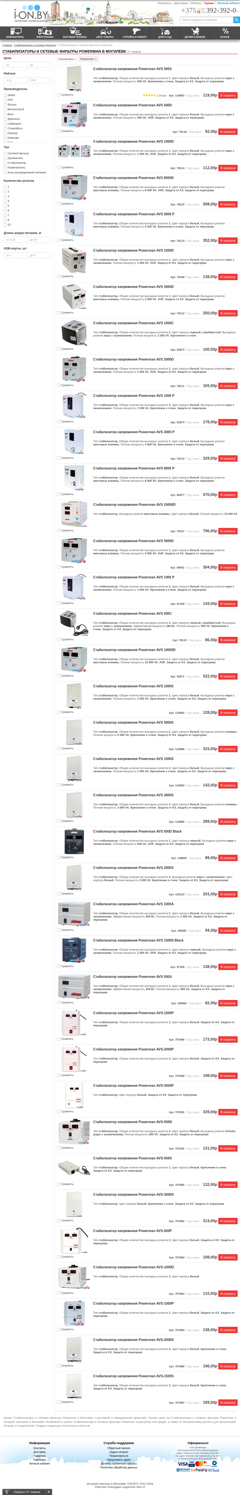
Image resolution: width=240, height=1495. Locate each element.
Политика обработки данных (118, 1467)
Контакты (164, 3)
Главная (7, 45)
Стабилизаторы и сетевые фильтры (35, 45)
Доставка (181, 3)
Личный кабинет (228, 3)
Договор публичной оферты (119, 1463)
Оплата (196, 3)
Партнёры (39, 1459)
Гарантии (40, 1455)
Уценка (209, 3)
